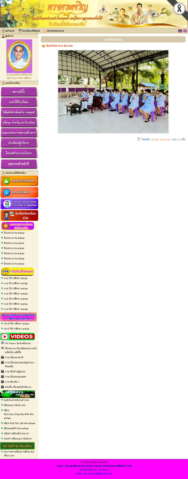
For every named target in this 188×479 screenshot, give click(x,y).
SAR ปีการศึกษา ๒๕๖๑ (16, 278)
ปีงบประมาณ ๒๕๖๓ (14, 253)
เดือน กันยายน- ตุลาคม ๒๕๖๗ (19, 423)
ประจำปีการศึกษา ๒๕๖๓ (16, 323)
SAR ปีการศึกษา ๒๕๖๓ (16, 288)
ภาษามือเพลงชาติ (14, 357)
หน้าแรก (8, 30)
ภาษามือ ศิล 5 (12, 381)
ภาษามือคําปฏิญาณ (15, 371)
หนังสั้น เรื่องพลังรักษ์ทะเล (18, 387)
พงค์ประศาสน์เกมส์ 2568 (16, 400)
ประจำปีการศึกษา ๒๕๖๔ (16, 328)
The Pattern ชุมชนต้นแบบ (18, 343)
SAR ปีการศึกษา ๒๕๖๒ (16, 283)
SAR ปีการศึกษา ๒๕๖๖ (16, 304)
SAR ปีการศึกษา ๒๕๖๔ (16, 293)
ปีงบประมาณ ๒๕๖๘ (14, 232)
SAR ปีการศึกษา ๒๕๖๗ (16, 309)
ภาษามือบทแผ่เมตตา (15, 376)
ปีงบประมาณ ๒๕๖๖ (14, 243)
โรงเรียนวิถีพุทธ (29, 30)
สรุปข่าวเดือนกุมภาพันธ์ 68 (17, 438)
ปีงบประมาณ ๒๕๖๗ (14, 238)
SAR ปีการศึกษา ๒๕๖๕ (16, 298)
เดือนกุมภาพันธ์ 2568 (14, 405)
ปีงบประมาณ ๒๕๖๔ (14, 263)
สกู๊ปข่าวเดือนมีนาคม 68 (16, 433)
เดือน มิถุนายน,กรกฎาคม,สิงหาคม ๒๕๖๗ (19, 414)
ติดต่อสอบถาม (54, 30)
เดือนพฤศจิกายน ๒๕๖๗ (16, 428)
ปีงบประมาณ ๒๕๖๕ (14, 248)
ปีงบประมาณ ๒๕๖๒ (14, 258)
